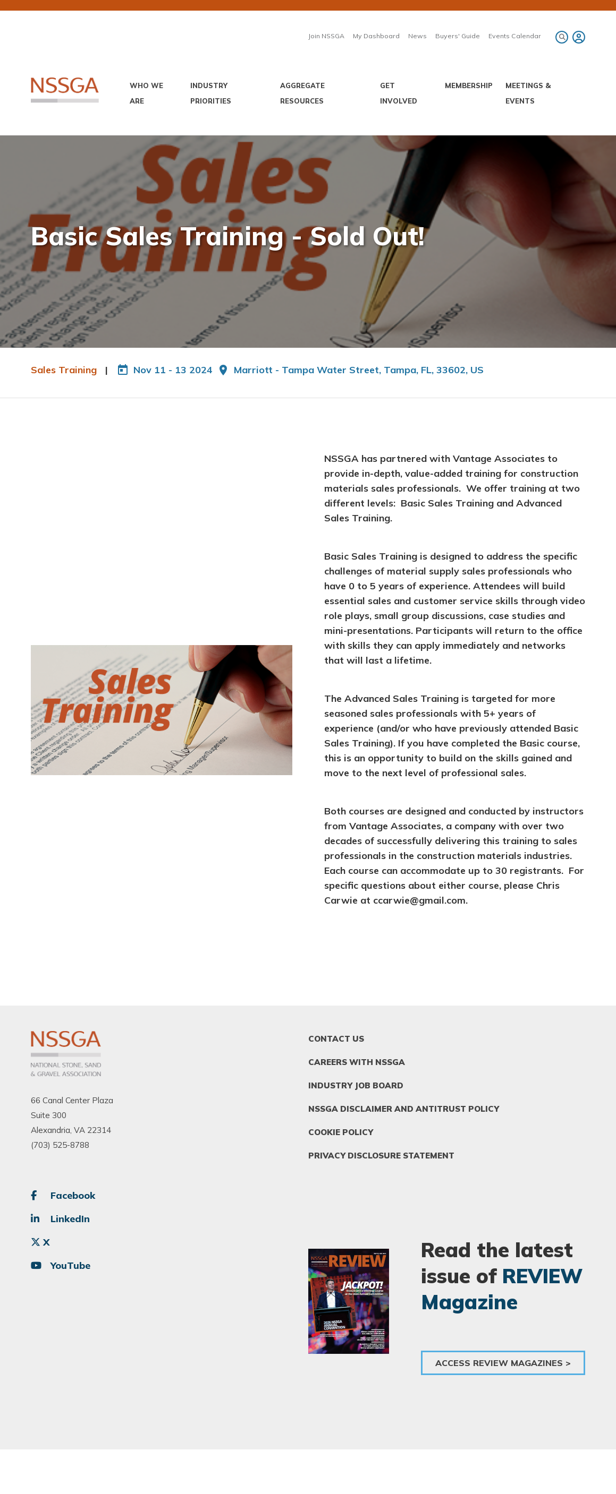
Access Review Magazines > (503, 1363)
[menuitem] (577, 36)
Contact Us (336, 1039)
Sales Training (64, 370)
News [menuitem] (417, 36)
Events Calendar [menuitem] (514, 36)
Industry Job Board (355, 1085)
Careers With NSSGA (356, 1062)
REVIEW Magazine (502, 1288)
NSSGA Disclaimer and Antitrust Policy (403, 1109)
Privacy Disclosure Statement (381, 1155)
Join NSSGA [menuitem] (326, 36)
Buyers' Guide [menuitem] (457, 36)
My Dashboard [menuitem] (376, 36)
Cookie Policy (340, 1132)
